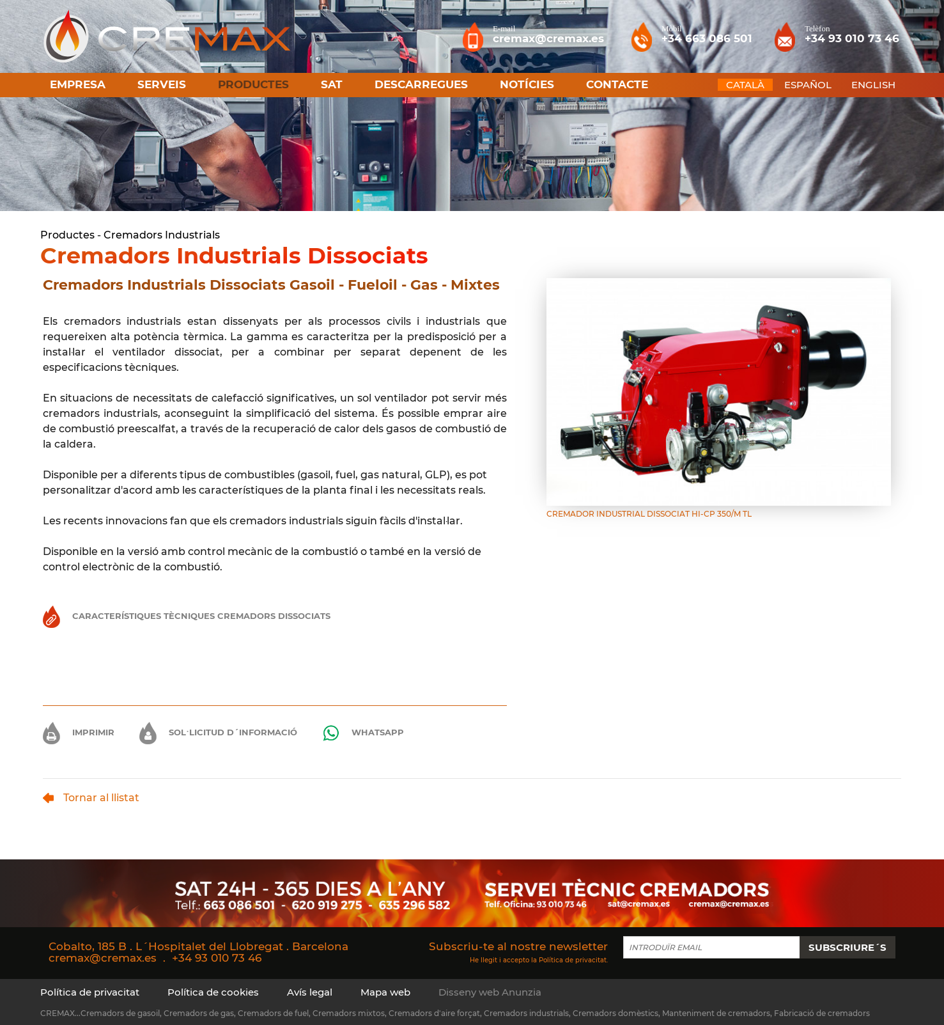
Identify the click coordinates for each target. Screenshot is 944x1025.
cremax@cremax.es (103, 957)
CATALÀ (745, 85)
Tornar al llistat (91, 798)
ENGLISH (873, 85)
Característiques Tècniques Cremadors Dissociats (186, 616)
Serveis (161, 84)
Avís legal (309, 992)
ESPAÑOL (808, 85)
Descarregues (421, 84)
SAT (332, 84)
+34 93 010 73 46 (216, 957)
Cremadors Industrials (162, 235)
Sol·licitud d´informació (218, 732)
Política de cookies (213, 992)
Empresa (77, 84)
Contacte (617, 84)
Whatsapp (363, 733)
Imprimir (78, 732)
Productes (67, 235)
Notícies (527, 84)
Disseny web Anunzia (489, 992)
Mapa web (385, 992)
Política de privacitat (573, 959)
